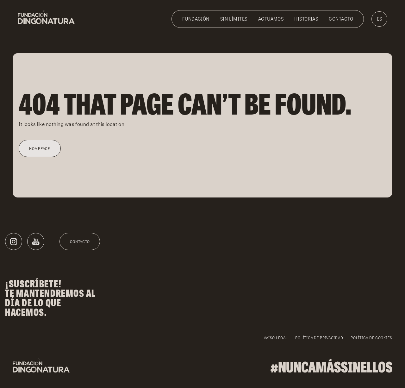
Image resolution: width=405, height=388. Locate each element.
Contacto (341, 19)
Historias (306, 19)
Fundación (195, 19)
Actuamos (271, 19)
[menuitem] (379, 19)
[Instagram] (13, 241)
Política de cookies (371, 338)
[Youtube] (35, 241)
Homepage (39, 148)
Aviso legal (276, 338)
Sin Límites (233, 19)
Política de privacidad (319, 338)
